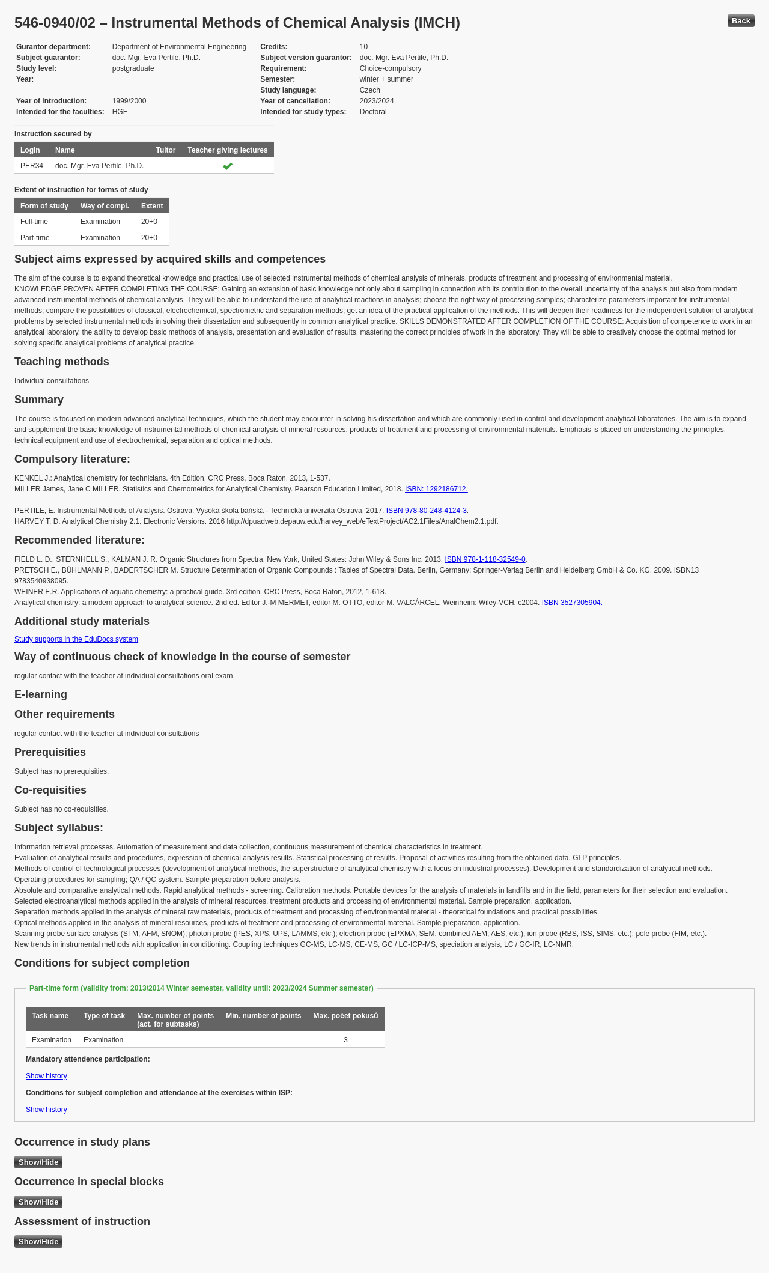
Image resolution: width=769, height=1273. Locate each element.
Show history (46, 1076)
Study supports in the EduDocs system (76, 639)
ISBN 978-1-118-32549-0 (485, 559)
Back (741, 20)
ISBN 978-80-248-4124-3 (426, 510)
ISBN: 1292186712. (436, 489)
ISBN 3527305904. (572, 602)
